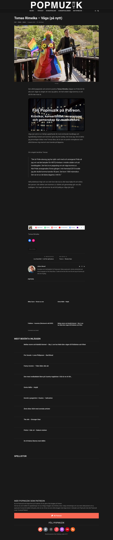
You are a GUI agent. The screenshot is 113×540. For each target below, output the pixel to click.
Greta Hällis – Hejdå (63, 301)
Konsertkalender (64, 10)
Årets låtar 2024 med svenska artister (37, 409)
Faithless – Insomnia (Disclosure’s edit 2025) (40, 323)
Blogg (32, 10)
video (24, 22)
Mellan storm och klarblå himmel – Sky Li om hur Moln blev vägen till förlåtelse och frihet (70, 324)
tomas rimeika (32, 249)
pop (15, 22)
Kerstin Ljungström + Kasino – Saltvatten (38, 398)
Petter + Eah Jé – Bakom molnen (35, 430)
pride (19, 22)
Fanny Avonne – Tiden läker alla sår (36, 366)
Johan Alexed (41, 266)
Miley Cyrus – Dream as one (36, 301)
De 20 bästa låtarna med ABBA (34, 441)
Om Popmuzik (77, 10)
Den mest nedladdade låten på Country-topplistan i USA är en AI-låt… (48, 377)
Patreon (59, 503)
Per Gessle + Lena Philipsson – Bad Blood (38, 355)
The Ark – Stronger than (32, 419)
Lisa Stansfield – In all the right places (44, 259)
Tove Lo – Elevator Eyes (65, 259)
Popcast (40, 10)
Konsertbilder (51, 10)
